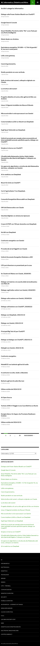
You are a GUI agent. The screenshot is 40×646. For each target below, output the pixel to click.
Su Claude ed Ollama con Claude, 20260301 (16, 273)
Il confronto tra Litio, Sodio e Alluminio (14, 373)
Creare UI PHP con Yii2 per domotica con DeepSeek (18, 224)
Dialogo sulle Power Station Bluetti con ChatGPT (18, 14)
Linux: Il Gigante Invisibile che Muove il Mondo (17, 105)
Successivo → (29, 435)
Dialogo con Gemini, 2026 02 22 (12, 323)
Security (4, 597)
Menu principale (37, 2)
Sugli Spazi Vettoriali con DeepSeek (13, 130)
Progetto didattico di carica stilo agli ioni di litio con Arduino (20, 506)
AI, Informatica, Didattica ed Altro (14, 2)
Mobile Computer (7, 600)
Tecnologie (5, 574)
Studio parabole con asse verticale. (13, 72)
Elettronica (5, 567)
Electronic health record (9, 630)
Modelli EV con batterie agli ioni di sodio (15, 364)
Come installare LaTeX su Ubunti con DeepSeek (17, 122)
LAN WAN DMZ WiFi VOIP (8, 619)
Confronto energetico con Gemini (12, 240)
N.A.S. (2, 615)
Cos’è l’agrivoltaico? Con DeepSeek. (13, 191)
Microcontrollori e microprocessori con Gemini (17, 113)
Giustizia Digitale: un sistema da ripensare (15, 216)
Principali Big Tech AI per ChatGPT (13, 331)
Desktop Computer (7, 593)
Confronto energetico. (8, 356)
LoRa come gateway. (8, 56)
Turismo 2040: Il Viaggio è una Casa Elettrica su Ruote (19, 406)
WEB (2, 623)
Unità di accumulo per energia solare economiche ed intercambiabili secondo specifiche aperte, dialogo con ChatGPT (19, 140)
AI (1, 559)
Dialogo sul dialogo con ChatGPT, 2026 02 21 (16, 340)
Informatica (5, 563)
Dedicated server (6, 608)
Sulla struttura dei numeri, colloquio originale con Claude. (19, 499)
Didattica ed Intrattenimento (11, 627)
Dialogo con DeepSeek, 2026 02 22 (13, 315)
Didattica (4, 571)
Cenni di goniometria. (8, 64)
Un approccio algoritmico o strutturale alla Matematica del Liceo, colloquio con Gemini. (20, 167)
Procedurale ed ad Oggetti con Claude (14, 249)
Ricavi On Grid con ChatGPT (10, 183)
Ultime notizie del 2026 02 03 (11, 389)
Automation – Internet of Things (12, 604)
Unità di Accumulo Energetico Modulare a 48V (17, 257)
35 (20, 435)
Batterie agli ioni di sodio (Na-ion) (12, 381)
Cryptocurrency (6, 634)
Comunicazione (6, 589)
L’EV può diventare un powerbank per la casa (16, 265)
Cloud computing (7, 612)
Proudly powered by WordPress (9, 643)
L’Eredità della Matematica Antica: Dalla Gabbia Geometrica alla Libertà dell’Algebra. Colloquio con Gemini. (18, 158)
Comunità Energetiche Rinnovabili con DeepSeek (18, 199)
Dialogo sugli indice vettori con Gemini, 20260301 (18, 290)
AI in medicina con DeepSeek (11, 174)
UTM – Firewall (6, 586)
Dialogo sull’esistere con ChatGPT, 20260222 (16, 306)
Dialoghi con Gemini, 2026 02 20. (12, 348)
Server (3, 578)
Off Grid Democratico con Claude (12, 207)
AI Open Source (6, 397)
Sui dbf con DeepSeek (8, 232)
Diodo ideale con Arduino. (10, 39)
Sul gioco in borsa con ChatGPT (12, 148)
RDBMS (3, 582)
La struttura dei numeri (9, 89)
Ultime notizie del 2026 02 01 (11, 422)
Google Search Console (9, 22)
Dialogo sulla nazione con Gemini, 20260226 (16, 298)
